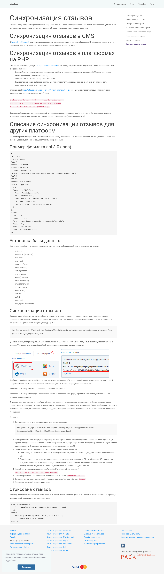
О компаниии (120, 4)
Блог (132, 4)
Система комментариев (94, 531)
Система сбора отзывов (94, 534)
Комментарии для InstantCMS (59, 544)
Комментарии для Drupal (57, 540)
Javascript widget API (134, 16)
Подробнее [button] (10, 560)
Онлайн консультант (92, 537)
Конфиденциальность (130, 534)
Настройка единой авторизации (139, 32)
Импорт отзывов (133, 40)
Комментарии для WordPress (59, 531)
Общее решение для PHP (47, 66)
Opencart (25, 42)
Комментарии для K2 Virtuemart (60, 537)
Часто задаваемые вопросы (22, 544)
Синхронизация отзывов (136, 44)
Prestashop (16, 42)
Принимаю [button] (26, 567)
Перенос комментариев (135, 36)
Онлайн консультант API (135, 20)
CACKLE (14, 3)
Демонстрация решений (94, 544)
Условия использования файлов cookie (137, 537)
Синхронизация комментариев (138, 28)
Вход (152, 4)
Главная (13, 531)
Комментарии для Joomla (58, 534)
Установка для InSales (19, 547)
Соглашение (126, 531)
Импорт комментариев (135, 24)
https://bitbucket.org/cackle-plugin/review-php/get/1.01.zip (46, 90)
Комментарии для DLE (56, 547)
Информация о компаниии (21, 534)
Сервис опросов (91, 540)
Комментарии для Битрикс (58, 550)
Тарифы (142, 4)
